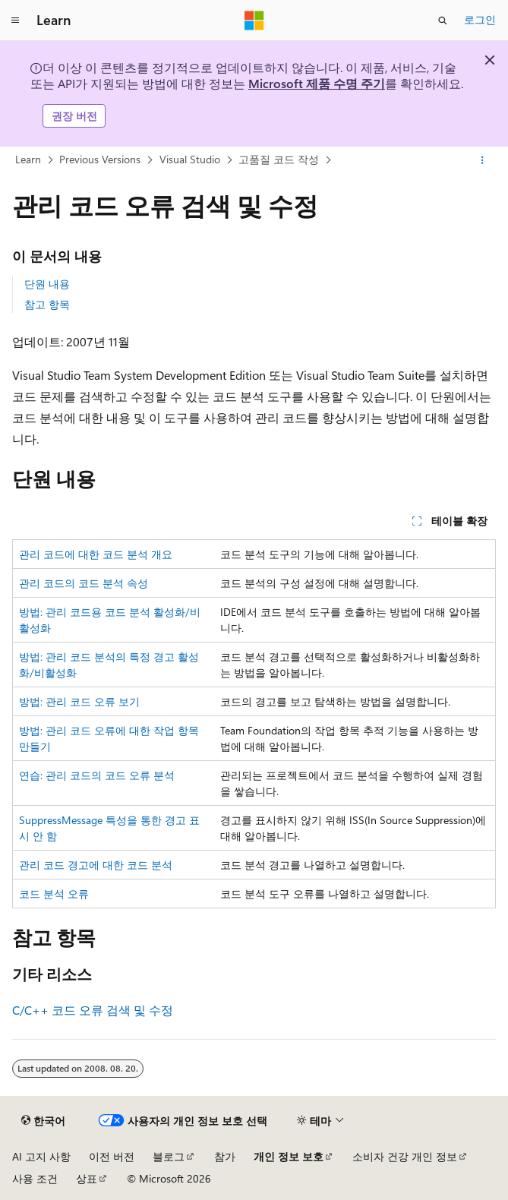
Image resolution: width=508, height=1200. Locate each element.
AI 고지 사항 (41, 1156)
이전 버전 (111, 1156)
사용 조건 (35, 1178)
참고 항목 (47, 304)
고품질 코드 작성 (278, 159)
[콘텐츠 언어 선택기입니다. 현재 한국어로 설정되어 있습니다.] (43, 1121)
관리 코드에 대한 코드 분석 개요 (95, 554)
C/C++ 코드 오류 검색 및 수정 (92, 1010)
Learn (28, 159)
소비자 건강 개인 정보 (404, 1156)
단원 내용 (47, 283)
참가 (224, 1156)
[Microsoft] (254, 20)
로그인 (480, 19)
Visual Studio (189, 159)
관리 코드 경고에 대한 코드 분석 (95, 864)
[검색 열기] (443, 20)
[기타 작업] (482, 160)
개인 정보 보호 (288, 1156)
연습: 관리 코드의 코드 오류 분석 (97, 775)
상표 (86, 1178)
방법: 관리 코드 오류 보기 (79, 701)
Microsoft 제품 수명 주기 (316, 83)
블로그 (169, 1156)
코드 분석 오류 (54, 893)
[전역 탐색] (15, 20)
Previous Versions (99, 159)
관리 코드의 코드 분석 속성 (83, 583)
